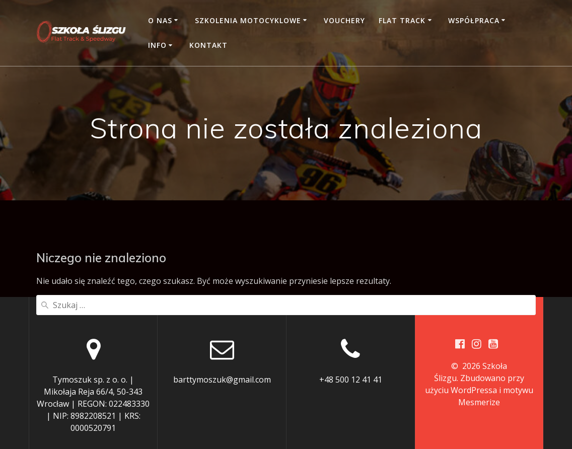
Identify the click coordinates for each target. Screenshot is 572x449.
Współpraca (473, 20)
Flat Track (402, 20)
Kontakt (208, 45)
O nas (160, 20)
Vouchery (344, 20)
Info (157, 45)
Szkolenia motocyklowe (248, 20)
